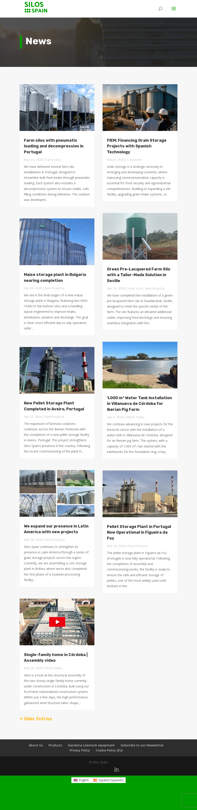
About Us (36, 745)
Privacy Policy (80, 750)
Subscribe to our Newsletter (142, 745)
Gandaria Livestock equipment (91, 745)
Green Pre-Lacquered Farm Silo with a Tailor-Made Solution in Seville (138, 275)
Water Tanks (135, 417)
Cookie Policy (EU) (109, 750)
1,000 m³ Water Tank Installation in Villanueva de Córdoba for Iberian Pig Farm (139, 403)
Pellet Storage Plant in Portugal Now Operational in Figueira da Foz (139, 532)
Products (55, 745)
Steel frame (53, 668)
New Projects (54, 288)
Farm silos (53, 159)
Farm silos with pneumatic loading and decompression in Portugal (53, 146)
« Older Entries (36, 718)
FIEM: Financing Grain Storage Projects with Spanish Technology (136, 146)
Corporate (134, 159)
